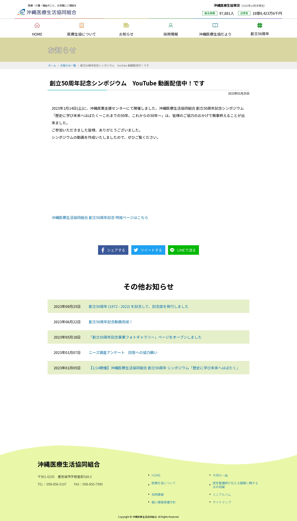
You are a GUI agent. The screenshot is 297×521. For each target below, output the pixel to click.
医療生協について (164, 483)
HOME (156, 475)
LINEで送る (186, 250)
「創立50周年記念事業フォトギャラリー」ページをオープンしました (145, 337)
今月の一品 (220, 475)
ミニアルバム (222, 494)
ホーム (52, 65)
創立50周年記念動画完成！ (111, 321)
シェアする (116, 250)
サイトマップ (222, 502)
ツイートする (151, 250)
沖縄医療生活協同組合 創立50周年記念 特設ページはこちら (100, 217)
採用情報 (158, 494)
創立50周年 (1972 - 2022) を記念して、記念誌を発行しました (138, 306)
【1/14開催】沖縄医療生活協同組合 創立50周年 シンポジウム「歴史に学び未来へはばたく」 (164, 367)
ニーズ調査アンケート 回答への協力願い (123, 352)
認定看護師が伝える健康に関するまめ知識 (235, 484)
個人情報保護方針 (164, 502)
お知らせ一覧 (68, 65)
